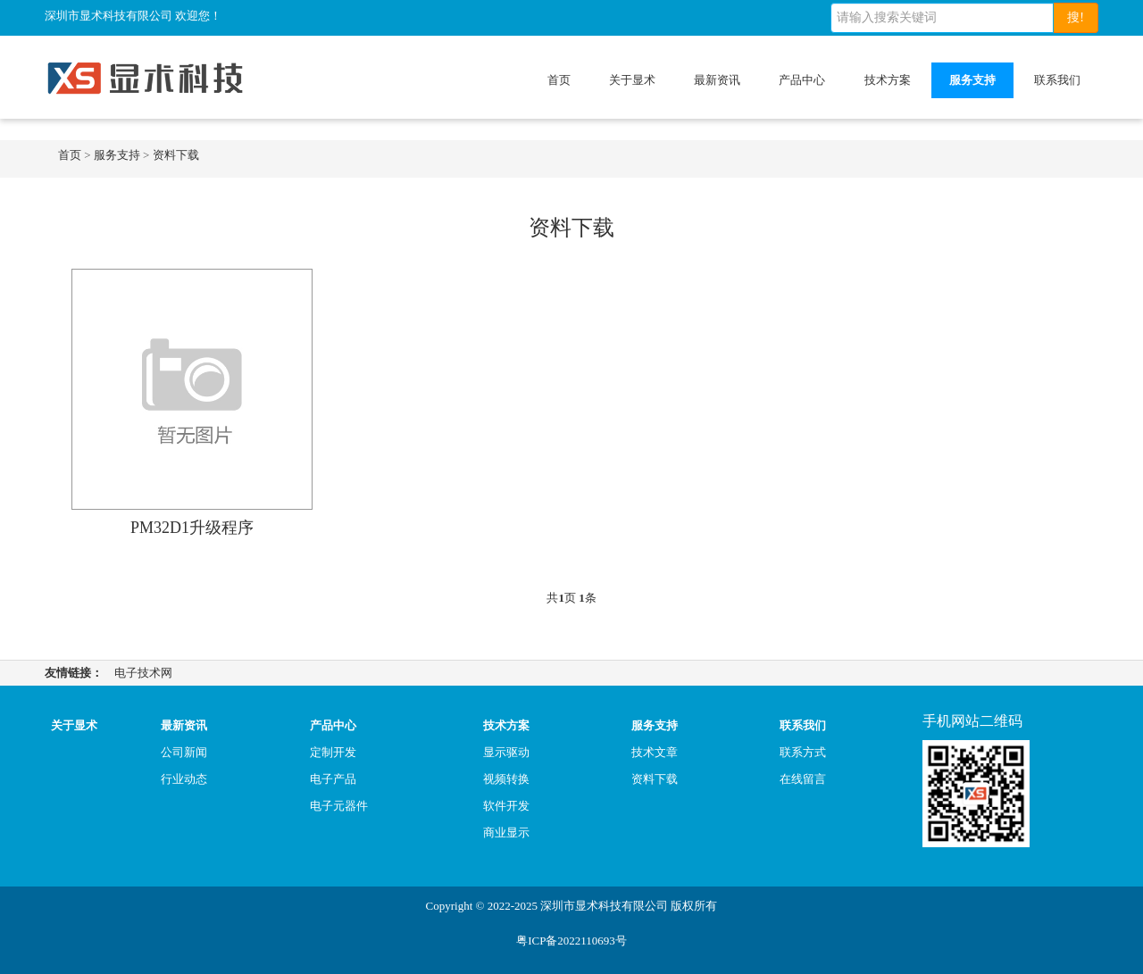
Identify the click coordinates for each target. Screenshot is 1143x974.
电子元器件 (339, 805)
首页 (559, 80)
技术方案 (887, 80)
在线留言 (803, 779)
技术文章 (654, 752)
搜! (1075, 17)
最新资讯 (717, 80)
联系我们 (1057, 80)
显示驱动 (506, 752)
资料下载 (176, 155)
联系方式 (803, 752)
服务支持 (972, 80)
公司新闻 (184, 752)
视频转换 (506, 779)
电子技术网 (143, 672)
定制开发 (333, 752)
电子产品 (333, 779)
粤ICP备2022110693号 (571, 940)
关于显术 (632, 80)
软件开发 (506, 805)
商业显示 (506, 832)
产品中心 (802, 80)
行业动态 (184, 779)
